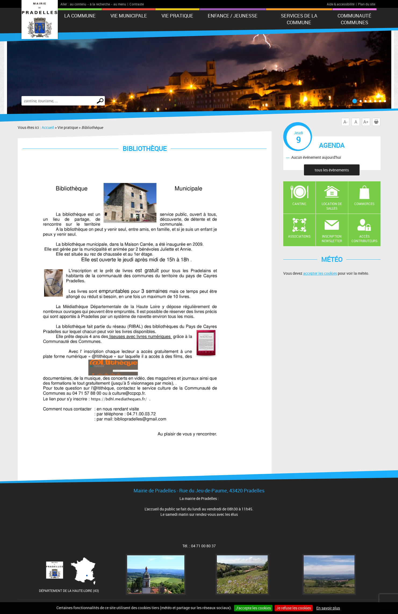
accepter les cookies (320, 273)
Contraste (137, 4)
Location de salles (332, 206)
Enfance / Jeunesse (232, 15)
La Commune (80, 15)
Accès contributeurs (364, 238)
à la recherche (100, 4)
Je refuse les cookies (293, 608)
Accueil (48, 127)
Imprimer (377, 122)
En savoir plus (328, 608)
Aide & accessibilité (340, 4)
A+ (365, 122)
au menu (119, 4)
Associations (299, 236)
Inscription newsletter (332, 238)
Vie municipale (128, 15)
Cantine (299, 204)
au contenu (78, 4)
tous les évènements (332, 169)
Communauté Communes (354, 19)
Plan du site (366, 4)
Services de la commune (299, 19)
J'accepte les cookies (253, 608)
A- (345, 122)
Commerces (364, 204)
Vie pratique (177, 15)
